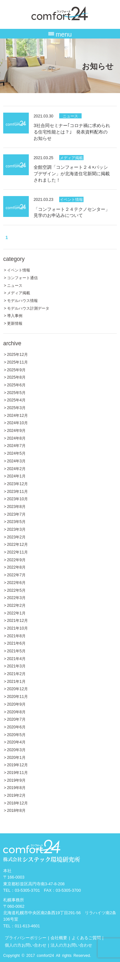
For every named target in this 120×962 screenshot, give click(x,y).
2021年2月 (16, 673)
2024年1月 (16, 476)
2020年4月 (16, 742)
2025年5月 (16, 392)
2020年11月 (17, 696)
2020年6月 (16, 727)
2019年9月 (16, 780)
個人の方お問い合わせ (25, 945)
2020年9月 (16, 704)
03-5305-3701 (27, 890)
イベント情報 (71, 199)
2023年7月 (16, 514)
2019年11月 (17, 772)
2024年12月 (17, 415)
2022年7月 (16, 574)
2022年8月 (16, 567)
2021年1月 (16, 681)
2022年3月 (16, 597)
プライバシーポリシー (25, 937)
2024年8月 (16, 438)
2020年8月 (16, 711)
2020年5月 (16, 734)
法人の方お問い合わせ (71, 945)
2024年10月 (17, 422)
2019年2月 (16, 795)
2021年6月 (16, 643)
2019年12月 (17, 764)
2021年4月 (16, 658)
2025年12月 (17, 354)
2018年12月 (17, 803)
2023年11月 (17, 491)
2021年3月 (16, 666)
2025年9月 (16, 369)
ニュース (70, 116)
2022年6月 (16, 582)
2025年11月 (17, 362)
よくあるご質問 (86, 937)
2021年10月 (17, 628)
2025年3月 (16, 407)
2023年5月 (16, 521)
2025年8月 (16, 377)
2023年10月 (17, 498)
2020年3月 (16, 749)
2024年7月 (16, 445)
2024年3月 (16, 461)
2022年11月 (17, 552)
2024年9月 (16, 430)
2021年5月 (16, 650)
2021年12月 (17, 620)
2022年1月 (16, 613)
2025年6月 (16, 384)
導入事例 (14, 315)
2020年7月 (16, 719)
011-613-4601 (27, 925)
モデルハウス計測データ (28, 308)
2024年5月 (16, 453)
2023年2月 (16, 537)
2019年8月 (16, 787)
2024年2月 (16, 468)
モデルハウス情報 (22, 300)
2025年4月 (16, 400)
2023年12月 (17, 483)
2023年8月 (16, 506)
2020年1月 (16, 757)
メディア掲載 (71, 157)
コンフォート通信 (22, 277)
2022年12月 (17, 544)
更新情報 (14, 323)
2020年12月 (17, 688)
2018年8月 (16, 810)
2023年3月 (16, 529)
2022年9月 (16, 559)
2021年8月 (16, 635)
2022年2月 (16, 605)
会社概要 (59, 937)
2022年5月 (16, 590)
